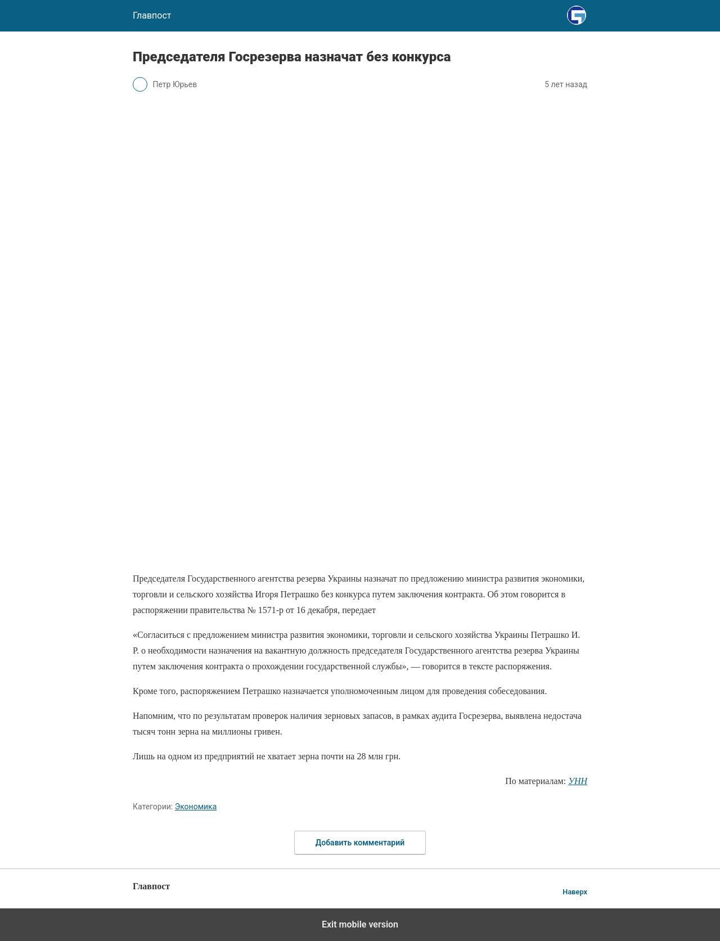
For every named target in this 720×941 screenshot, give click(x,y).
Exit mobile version (360, 924)
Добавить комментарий (360, 842)
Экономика (196, 806)
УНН (577, 781)
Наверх (574, 892)
